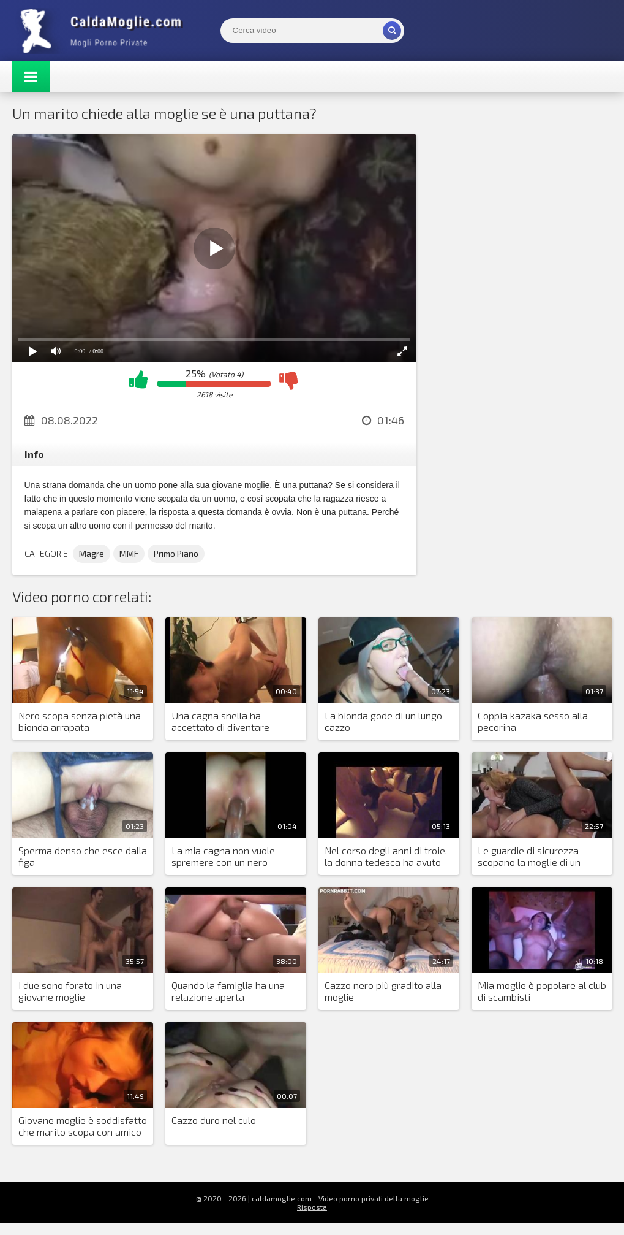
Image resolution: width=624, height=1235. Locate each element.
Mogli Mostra (104, 30)
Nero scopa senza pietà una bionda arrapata (79, 721)
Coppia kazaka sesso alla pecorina (533, 721)
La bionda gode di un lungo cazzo (383, 721)
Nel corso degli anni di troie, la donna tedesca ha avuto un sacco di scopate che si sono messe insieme (386, 856)
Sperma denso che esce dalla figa (82, 856)
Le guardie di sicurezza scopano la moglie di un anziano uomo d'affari (529, 856)
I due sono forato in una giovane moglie (70, 991)
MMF (128, 553)
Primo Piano (176, 553)
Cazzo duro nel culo (213, 1120)
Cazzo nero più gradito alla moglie (383, 991)
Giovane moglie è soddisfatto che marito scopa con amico (82, 1126)
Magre (91, 553)
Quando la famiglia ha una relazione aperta (228, 991)
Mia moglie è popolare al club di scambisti (542, 991)
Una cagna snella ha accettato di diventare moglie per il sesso (220, 721)
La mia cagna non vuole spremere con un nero (223, 856)
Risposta (312, 1206)
